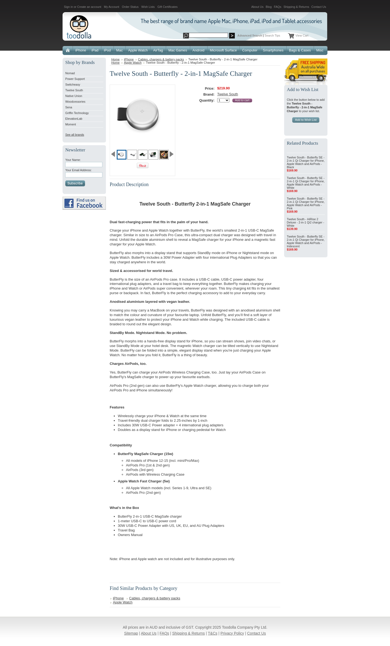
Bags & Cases (300, 50)
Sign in (68, 6)
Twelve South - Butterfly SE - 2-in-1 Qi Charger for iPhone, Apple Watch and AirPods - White (306, 182)
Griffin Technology (77, 113)
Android (198, 50)
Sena (68, 107)
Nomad (70, 73)
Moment (70, 124)
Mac (119, 50)
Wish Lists (148, 6)
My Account (111, 6)
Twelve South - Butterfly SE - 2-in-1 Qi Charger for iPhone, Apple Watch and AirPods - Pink (306, 203)
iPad (95, 50)
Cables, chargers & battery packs (161, 59)
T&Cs (212, 633)
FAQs (277, 6)
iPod (107, 50)
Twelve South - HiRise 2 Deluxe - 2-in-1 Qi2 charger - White (305, 222)
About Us (257, 6)
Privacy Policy (232, 633)
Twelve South (74, 90)
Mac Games (177, 50)
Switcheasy (72, 84)
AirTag (158, 50)
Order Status (130, 6)
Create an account (89, 6)
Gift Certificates (167, 6)
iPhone (80, 50)
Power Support (75, 78)
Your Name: (73, 159)
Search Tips (272, 35)
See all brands (74, 134)
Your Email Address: (78, 170)
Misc (319, 50)
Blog (269, 6)
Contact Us (318, 6)
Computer (249, 50)
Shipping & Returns (296, 6)
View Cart (301, 35)
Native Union (73, 96)
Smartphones (273, 50)
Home (115, 59)
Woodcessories (75, 101)
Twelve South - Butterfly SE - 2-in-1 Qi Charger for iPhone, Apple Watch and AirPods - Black (306, 162)
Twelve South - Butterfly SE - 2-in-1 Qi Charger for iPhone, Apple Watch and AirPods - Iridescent (306, 241)
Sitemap (131, 633)
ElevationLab (73, 118)
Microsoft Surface (223, 50)
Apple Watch (138, 50)
